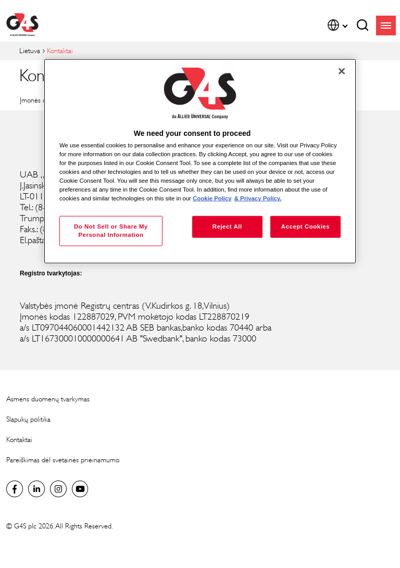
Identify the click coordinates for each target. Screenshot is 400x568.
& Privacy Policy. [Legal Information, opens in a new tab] (258, 198)
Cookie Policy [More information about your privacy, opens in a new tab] (212, 198)
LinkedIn (36, 489)
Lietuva (29, 50)
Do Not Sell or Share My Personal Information (111, 230)
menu (386, 25)
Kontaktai (19, 439)
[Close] (341, 70)
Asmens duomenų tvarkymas (48, 399)
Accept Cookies (305, 226)
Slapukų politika (28, 419)
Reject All (227, 226)
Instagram (58, 489)
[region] (200, 161)
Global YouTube (80, 489)
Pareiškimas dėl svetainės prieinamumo (62, 460)
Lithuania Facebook (14, 489)
